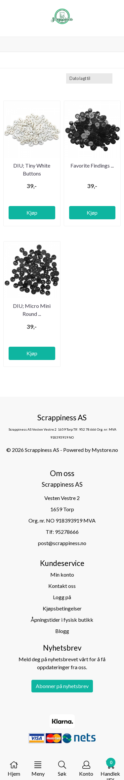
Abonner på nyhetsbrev (62, 686)
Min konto (62, 574)
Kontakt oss (62, 586)
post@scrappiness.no (62, 543)
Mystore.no (105, 450)
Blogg (62, 631)
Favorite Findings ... (92, 165)
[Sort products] (89, 78)
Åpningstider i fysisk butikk (62, 619)
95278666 (67, 532)
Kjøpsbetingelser (62, 608)
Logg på (62, 597)
